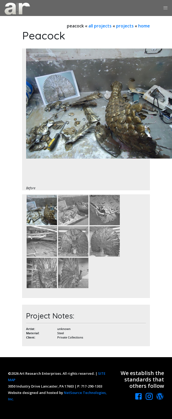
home (144, 26)
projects (125, 26)
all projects (100, 26)
